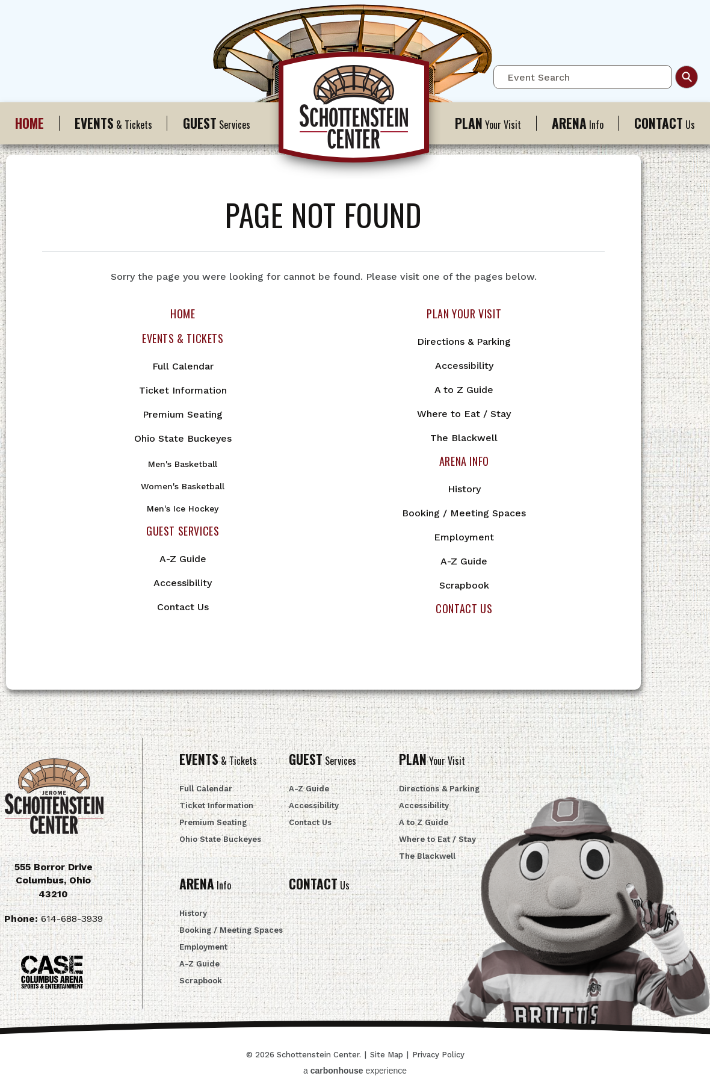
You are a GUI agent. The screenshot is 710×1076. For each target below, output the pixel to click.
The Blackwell (464, 438)
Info (578, 123)
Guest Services (182, 531)
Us (319, 885)
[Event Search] (582, 77)
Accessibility (182, 583)
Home (182, 313)
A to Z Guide (463, 389)
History (464, 489)
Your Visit (488, 123)
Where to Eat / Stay (464, 413)
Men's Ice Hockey (182, 508)
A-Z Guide (182, 558)
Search (686, 77)
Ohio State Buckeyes (183, 438)
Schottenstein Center (355, 113)
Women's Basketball (182, 486)
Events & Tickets (183, 338)
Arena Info (464, 461)
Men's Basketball (182, 464)
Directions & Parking (464, 341)
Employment (464, 537)
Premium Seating (183, 414)
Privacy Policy (438, 1054)
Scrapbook (464, 585)
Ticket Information (183, 390)
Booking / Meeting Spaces (464, 513)
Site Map (386, 1054)
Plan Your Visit (464, 313)
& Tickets (113, 123)
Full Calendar (183, 366)
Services (216, 123)
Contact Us (183, 607)
